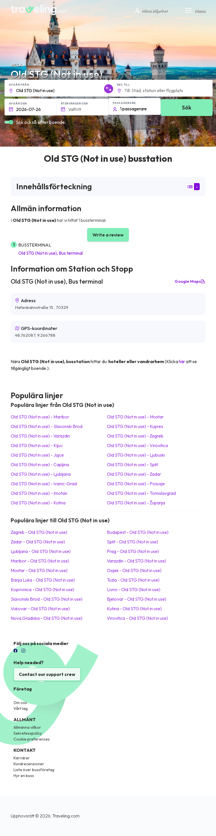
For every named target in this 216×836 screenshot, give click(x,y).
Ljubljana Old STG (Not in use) (41, 551)
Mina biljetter (151, 10)
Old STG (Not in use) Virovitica (137, 445)
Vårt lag (21, 708)
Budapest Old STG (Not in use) (137, 532)
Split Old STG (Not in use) (132, 542)
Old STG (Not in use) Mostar (135, 417)
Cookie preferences (32, 739)
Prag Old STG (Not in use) (133, 551)
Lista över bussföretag (34, 769)
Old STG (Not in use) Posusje (136, 483)
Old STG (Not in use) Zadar (134, 474)
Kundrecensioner (29, 763)
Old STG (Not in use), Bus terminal (50, 253)
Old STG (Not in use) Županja (136, 502)
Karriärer (22, 757)
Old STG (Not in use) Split (132, 464)
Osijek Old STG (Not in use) (134, 570)
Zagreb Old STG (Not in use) (39, 532)
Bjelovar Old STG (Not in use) (136, 599)
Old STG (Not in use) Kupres (135, 426)
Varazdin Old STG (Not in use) (136, 561)
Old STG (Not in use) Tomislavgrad (141, 493)
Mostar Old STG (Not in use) (39, 570)
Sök (186, 107)
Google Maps (190, 281)
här (182, 361)
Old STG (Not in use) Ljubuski (136, 455)
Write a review (108, 235)
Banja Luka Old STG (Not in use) (43, 580)
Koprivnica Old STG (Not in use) (42, 589)
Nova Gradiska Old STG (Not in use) (46, 618)
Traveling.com (66, 816)
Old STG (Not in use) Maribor (40, 417)
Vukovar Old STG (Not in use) (40, 608)
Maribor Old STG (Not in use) (40, 561)
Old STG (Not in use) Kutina (38, 502)
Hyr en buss (24, 775)
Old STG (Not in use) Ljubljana (41, 474)
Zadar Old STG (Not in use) (38, 542)
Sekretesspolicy (28, 733)
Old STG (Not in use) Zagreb (135, 436)
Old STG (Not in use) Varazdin (40, 436)
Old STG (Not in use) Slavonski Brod (46, 426)
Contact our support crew (47, 674)
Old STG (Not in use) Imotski (39, 493)
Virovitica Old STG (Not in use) (137, 618)
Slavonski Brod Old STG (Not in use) (46, 599)
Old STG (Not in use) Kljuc (37, 445)
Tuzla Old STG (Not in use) (133, 580)
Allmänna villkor (27, 727)
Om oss (20, 702)
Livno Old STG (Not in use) (133, 589)
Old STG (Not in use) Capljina (40, 464)
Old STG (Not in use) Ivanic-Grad (44, 483)
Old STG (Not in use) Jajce (37, 455)
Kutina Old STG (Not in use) (134, 608)
